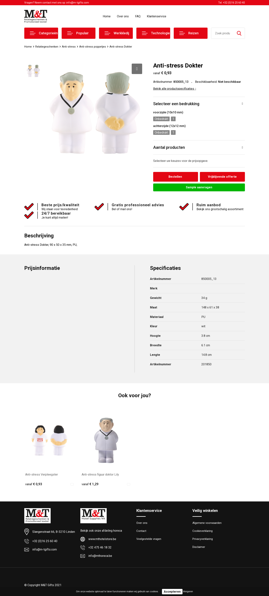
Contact (141, 531)
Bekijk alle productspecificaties (174, 88)
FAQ (137, 16)
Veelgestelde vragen (148, 539)
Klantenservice (156, 16)
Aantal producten (169, 147)
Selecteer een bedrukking (176, 103)
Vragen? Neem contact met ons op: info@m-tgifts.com (56, 2)
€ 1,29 (90, 484)
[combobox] (222, 33)
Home (107, 16)
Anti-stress (69, 46)
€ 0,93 (33, 484)
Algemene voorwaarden (207, 523)
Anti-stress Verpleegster (41, 474)
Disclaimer (198, 547)
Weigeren (188, 591)
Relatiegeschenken (46, 46)
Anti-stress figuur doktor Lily (100, 474)
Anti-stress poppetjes (92, 46)
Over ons (123, 16)
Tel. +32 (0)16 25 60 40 (231, 2)
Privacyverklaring (202, 539)
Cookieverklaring (202, 531)
